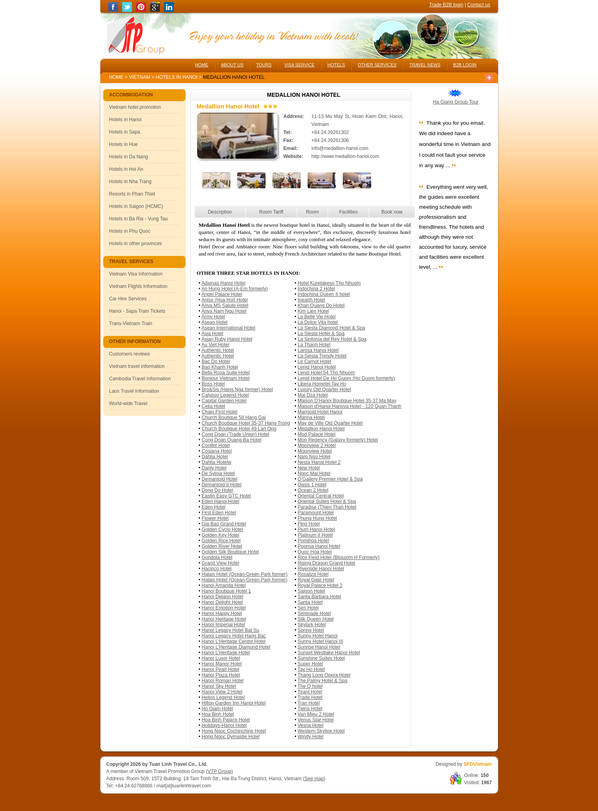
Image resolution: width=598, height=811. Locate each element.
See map (314, 778)
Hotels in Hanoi (177, 77)
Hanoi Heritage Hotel (224, 619)
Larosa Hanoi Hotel (318, 350)
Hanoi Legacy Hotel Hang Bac (234, 636)
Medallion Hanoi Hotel (321, 428)
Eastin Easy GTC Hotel (226, 496)
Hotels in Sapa (124, 132)
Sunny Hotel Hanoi (318, 636)
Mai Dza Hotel (313, 395)
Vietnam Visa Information (136, 274)
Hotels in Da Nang (128, 157)
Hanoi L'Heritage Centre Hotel (234, 641)
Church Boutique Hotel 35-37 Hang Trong (246, 423)
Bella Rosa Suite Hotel (226, 373)
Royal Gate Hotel (316, 580)
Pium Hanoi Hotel (316, 529)
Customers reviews (129, 354)
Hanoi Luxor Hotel (221, 658)
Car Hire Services (128, 299)
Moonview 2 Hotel (317, 445)
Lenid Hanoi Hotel (317, 367)
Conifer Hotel (216, 445)
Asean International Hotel (228, 328)
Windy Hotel (311, 736)
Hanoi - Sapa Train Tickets (137, 311)
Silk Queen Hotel (316, 619)
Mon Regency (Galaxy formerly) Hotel (338, 440)
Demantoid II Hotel (221, 484)
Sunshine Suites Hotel (321, 658)
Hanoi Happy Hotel (222, 613)
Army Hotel (213, 317)
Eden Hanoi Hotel (220, 501)
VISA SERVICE (299, 64)
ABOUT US (232, 64)
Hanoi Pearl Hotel (220, 669)
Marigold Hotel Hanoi (320, 412)
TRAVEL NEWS (424, 64)
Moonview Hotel (315, 451)
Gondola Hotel (217, 557)
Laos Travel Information (134, 391)
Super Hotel (310, 664)
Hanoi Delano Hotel (222, 596)
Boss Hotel (213, 384)
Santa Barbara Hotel (319, 596)
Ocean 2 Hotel (313, 490)
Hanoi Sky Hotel (219, 686)
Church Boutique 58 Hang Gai (234, 417)
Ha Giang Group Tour (455, 102)
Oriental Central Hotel (321, 496)
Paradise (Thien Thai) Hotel (327, 507)
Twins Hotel (310, 708)
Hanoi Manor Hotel (222, 664)
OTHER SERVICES (377, 64)
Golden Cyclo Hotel (222, 529)
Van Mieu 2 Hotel (316, 714)
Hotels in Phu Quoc (129, 231)
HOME (201, 64)
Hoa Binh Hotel (218, 714)
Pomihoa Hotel (313, 540)
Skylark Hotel (312, 624)
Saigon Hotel (311, 591)
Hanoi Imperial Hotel (223, 624)
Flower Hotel (215, 518)
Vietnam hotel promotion (135, 107)
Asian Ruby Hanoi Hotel (226, 339)
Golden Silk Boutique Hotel (230, 552)
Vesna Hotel (311, 725)
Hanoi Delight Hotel (222, 602)
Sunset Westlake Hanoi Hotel (329, 652)
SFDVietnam (478, 764)
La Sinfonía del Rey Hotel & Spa (332, 339)
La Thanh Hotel (314, 345)
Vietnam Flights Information (138, 286)
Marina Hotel (311, 417)
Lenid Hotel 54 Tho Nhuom (326, 373)
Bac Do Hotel (216, 361)
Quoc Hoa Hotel (315, 552)
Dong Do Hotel (217, 490)
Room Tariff (271, 212)
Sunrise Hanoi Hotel (319, 647)
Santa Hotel (310, 602)
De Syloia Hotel (218, 473)
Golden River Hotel (222, 546)
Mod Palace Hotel (317, 434)
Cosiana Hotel (217, 451)
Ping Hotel (309, 524)
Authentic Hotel (217, 350)
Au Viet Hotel (215, 345)
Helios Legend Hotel (223, 697)
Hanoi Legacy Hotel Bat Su (230, 630)
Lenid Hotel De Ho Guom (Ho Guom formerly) (346, 378)
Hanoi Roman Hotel (223, 680)
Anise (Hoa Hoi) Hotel (224, 300)
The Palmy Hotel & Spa (323, 680)
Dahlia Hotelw (216, 462)
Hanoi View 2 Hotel (222, 692)
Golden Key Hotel (220, 535)
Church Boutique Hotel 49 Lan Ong (239, 428)
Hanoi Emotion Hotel (224, 608)
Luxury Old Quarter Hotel (324, 389)
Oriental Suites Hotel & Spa (327, 501)
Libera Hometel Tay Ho (322, 384)
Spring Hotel (311, 630)
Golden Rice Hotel (221, 540)
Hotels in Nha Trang (130, 181)
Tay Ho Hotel (311, 669)
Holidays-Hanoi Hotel (224, 725)
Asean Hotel (214, 322)
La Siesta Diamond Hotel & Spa (331, 328)
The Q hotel (310, 686)
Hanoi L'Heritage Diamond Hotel (236, 647)
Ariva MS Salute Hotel (224, 305)
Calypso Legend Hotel (225, 395)
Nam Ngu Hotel (314, 456)
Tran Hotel (309, 703)
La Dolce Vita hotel (318, 322)
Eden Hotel (213, 507)
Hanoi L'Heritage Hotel (226, 652)
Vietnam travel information (137, 366)
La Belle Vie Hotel (317, 317)
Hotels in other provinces (135, 243)
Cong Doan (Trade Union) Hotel (235, 434)
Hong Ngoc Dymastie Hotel (231, 736)
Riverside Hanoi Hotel (321, 568)
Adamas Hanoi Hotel (223, 283)
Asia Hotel (212, 333)
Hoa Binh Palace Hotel (226, 720)
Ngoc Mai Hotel (314, 473)
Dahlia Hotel (215, 456)
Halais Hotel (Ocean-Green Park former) (245, 574)
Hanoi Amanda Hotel (224, 585)
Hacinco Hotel (217, 568)
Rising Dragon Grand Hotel (326, 563)
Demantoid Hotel (219, 479)
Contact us (478, 5)
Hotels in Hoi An (126, 169)
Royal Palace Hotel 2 (320, 585)
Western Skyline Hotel (321, 731)
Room (312, 212)
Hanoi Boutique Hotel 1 (226, 591)
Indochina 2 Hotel (316, 289)
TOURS (264, 64)
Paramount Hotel (316, 512)
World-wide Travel (128, 403)
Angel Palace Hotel (221, 294)
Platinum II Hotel (315, 535)
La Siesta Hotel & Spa (321, 333)
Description (220, 212)
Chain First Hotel (219, 412)
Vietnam (139, 77)
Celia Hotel (213, 406)
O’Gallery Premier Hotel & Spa (330, 479)
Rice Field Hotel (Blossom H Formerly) (339, 557)
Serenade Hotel (314, 613)
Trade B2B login (446, 5)
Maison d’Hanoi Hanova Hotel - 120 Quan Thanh (349, 406)
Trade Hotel (310, 697)
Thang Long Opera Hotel (324, 675)
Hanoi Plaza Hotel (221, 675)
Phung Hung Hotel (317, 518)
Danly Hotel (214, 468)
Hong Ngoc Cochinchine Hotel (234, 731)
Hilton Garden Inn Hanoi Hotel (234, 703)
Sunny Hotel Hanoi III (320, 641)
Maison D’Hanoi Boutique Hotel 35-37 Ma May (347, 401)
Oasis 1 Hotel (312, 484)
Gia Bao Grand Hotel (224, 524)
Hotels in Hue (123, 144)
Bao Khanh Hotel (220, 367)
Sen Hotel (308, 608)
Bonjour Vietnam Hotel (226, 378)
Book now (392, 212)
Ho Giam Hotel (217, 708)
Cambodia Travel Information (140, 379)
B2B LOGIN (464, 64)
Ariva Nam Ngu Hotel (223, 311)
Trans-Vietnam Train (130, 323)
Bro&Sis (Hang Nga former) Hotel (237, 389)
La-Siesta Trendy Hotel (322, 356)
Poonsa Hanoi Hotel (319, 546)
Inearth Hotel (311, 300)
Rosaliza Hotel (313, 574)
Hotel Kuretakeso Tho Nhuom (329, 283)
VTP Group (220, 771)
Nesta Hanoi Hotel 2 (319, 462)
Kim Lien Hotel (313, 311)
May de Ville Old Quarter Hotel (330, 423)
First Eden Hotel (219, 512)
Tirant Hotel (310, 692)
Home (116, 77)
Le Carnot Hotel (314, 361)
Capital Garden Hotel (224, 401)
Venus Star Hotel (316, 720)
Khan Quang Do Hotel (321, 305)
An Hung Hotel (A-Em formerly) (234, 289)
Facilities (348, 212)
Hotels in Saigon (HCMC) (136, 206)
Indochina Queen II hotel (324, 294)
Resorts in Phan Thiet (132, 194)
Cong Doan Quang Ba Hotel (231, 440)
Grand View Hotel (220, 563)
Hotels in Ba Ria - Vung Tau (138, 219)
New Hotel (309, 468)
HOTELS (336, 64)
